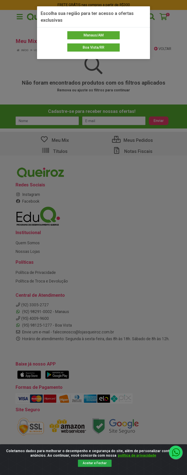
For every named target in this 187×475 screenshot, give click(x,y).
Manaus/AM (94, 35)
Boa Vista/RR (93, 47)
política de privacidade (137, 455)
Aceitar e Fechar (95, 463)
